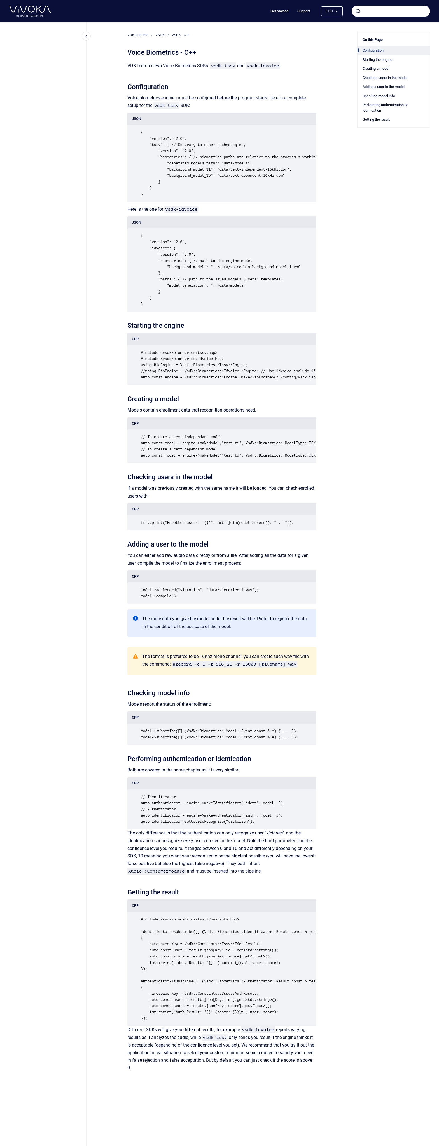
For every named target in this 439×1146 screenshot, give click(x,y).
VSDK (160, 35)
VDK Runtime (137, 35)
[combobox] (391, 11)
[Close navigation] (86, 36)
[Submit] (358, 11)
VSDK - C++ (181, 35)
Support (303, 11)
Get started (279, 11)
